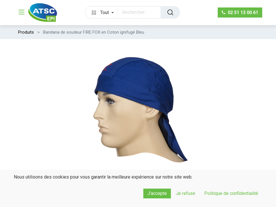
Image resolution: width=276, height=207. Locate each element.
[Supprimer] (23, 199)
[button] (101, 12)
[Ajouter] (51, 199)
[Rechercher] (170, 12)
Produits (26, 32)
